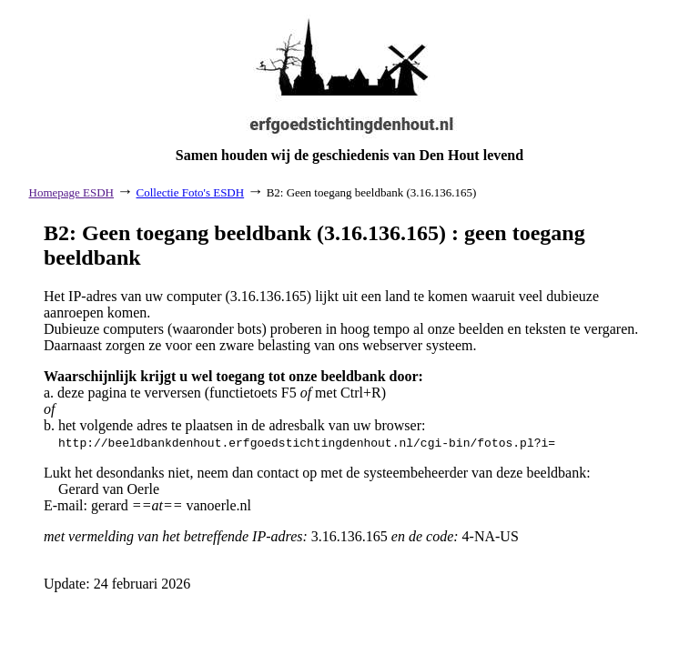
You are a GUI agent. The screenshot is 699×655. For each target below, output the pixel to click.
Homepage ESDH (72, 192)
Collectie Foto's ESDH (191, 192)
